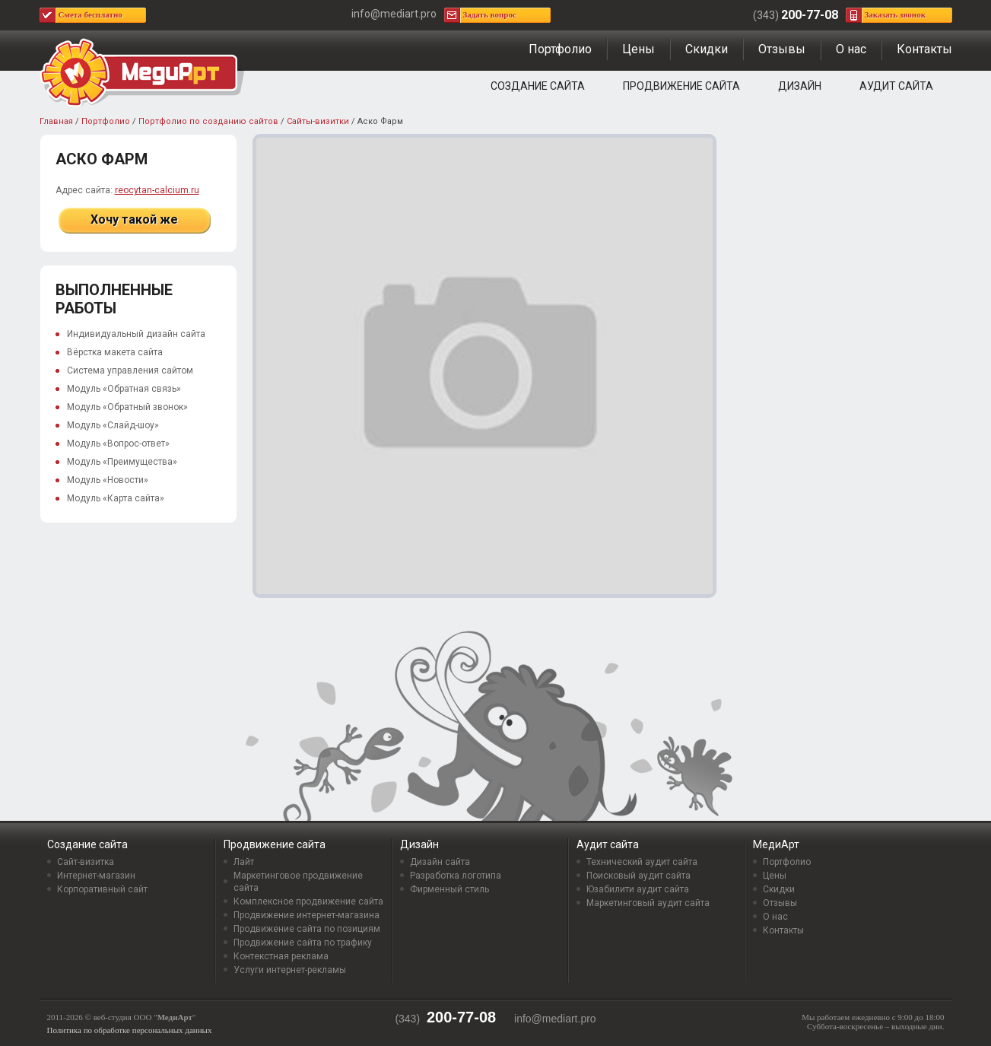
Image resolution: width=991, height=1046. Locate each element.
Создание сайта (538, 86)
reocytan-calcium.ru (157, 190)
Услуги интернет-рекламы (289, 970)
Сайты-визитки (318, 121)
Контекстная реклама (281, 956)
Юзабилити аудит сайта (637, 889)
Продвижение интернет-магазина (306, 915)
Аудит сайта (896, 86)
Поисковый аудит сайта (638, 875)
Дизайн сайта (440, 862)
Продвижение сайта (681, 86)
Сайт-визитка (85, 862)
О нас (851, 49)
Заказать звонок (895, 14)
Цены (638, 49)
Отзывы (781, 49)
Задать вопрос (489, 14)
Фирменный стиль (449, 889)
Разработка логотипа (455, 875)
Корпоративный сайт (102, 889)
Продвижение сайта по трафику (302, 942)
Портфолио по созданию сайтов (208, 121)
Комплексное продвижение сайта (308, 901)
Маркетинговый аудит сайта (648, 903)
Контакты (924, 49)
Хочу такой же (134, 219)
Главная (56, 121)
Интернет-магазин (96, 875)
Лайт (243, 862)
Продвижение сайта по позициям (306, 929)
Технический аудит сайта (641, 862)
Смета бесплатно (90, 14)
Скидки (706, 49)
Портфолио (560, 49)
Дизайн (799, 86)
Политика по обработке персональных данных (129, 1030)
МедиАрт (776, 844)
